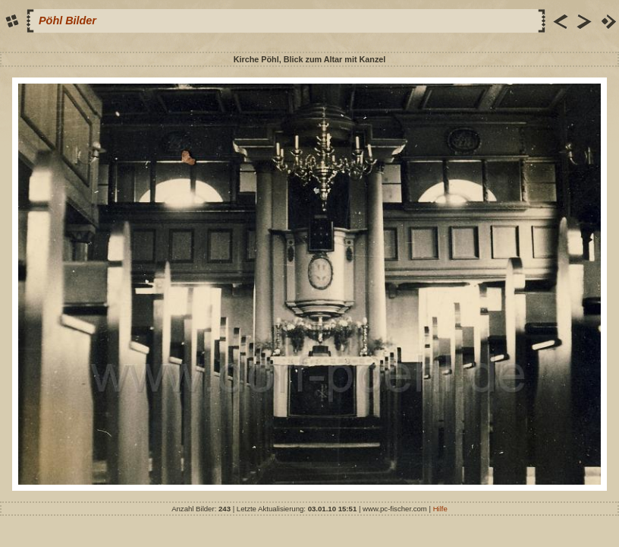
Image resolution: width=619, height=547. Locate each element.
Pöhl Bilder (67, 20)
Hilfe (440, 508)
